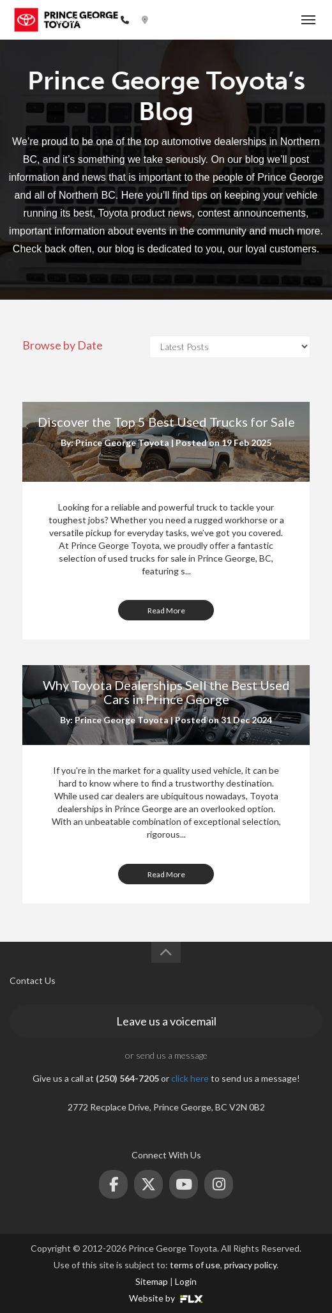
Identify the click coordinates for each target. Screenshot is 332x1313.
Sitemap (151, 1281)
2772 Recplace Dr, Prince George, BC (222, 20)
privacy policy (250, 1264)
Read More (166, 610)
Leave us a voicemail (166, 1021)
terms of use (195, 1264)
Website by (166, 1298)
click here (190, 1078)
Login (186, 1281)
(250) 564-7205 (84, 20)
